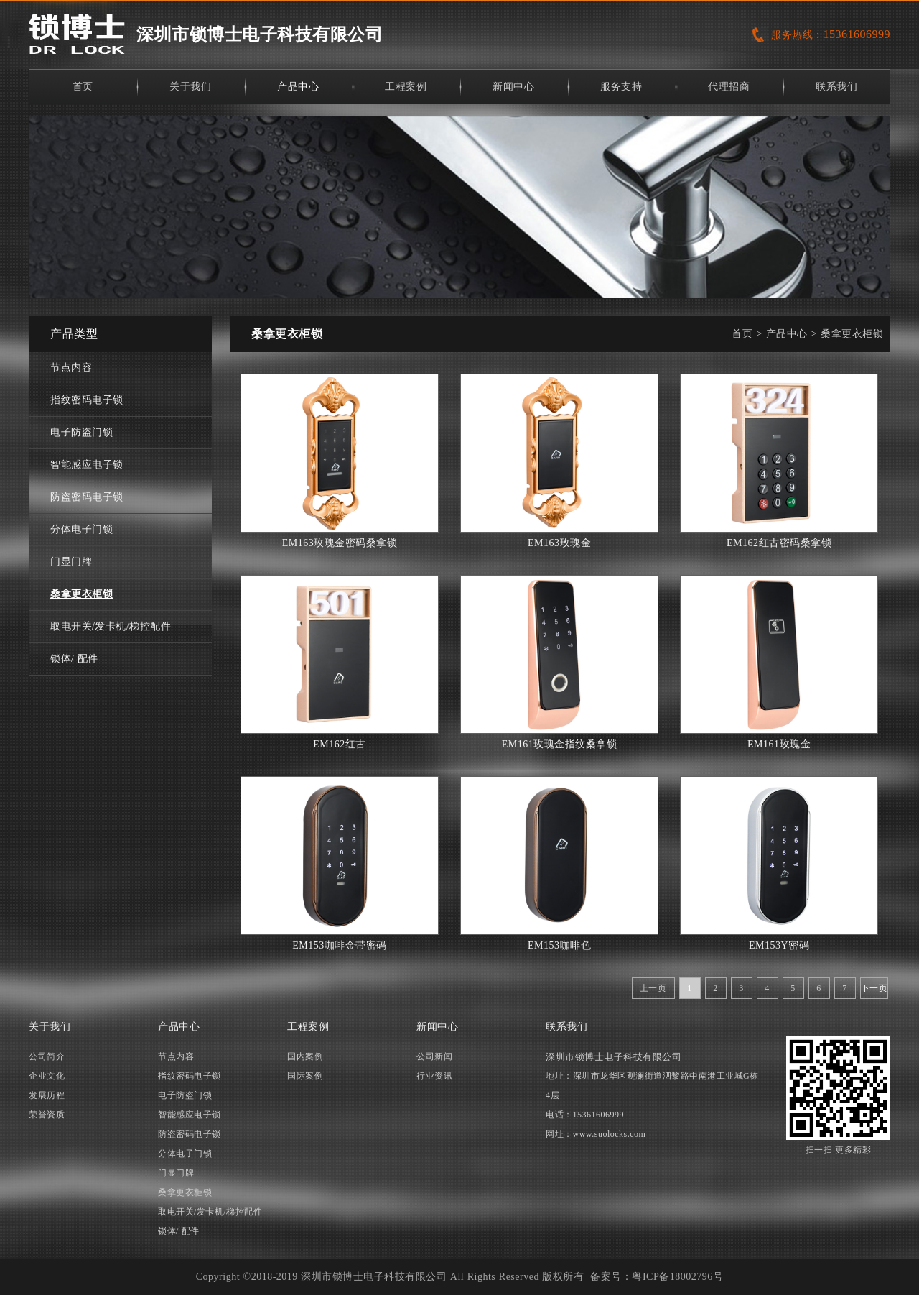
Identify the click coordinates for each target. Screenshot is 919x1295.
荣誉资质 (47, 1115)
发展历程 (47, 1095)
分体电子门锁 (81, 529)
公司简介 (47, 1056)
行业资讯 (434, 1076)
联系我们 (836, 86)
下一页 (874, 988)
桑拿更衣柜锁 (81, 594)
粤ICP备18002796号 (677, 1276)
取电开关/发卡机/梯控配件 (110, 626)
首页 (83, 86)
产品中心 (298, 86)
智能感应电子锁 (86, 464)
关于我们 (190, 86)
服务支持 (621, 86)
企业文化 (47, 1076)
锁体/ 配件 (74, 658)
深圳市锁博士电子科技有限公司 (259, 34)
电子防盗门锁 (81, 432)
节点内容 (71, 367)
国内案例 (305, 1056)
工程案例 (405, 86)
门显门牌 (71, 561)
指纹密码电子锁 (86, 400)
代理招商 (729, 86)
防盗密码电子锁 (86, 497)
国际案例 (305, 1076)
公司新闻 (434, 1056)
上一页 (653, 988)
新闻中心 (513, 86)
